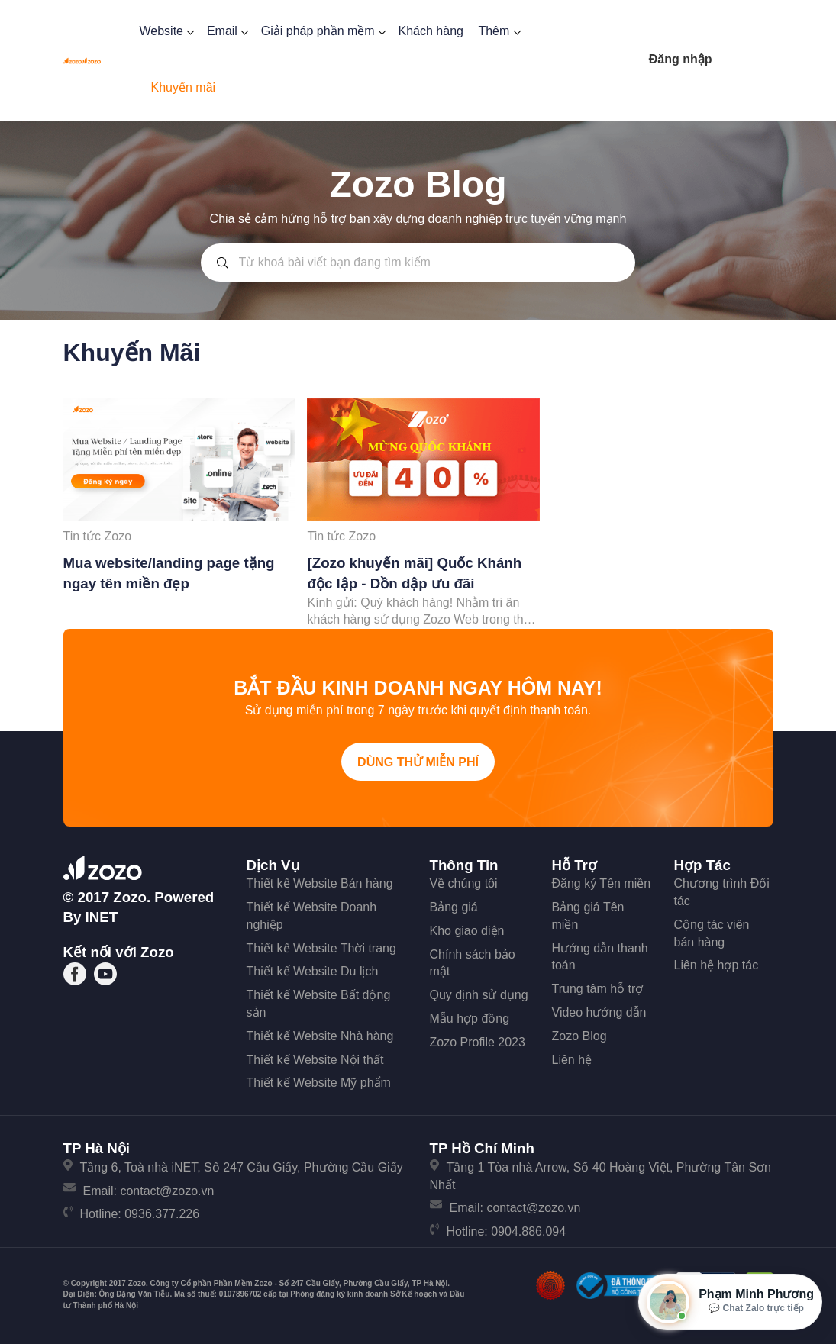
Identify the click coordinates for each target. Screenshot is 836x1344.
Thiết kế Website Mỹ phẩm (319, 1082)
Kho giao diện (467, 930)
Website (165, 30)
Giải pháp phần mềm (322, 30)
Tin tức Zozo (97, 536)
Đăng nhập (680, 59)
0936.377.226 (161, 1213)
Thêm (498, 30)
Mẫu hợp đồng (470, 1018)
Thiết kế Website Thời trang (321, 948)
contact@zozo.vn (167, 1190)
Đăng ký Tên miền (601, 883)
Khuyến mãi (182, 87)
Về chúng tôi (464, 883)
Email (226, 30)
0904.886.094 (528, 1231)
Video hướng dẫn (599, 1012)
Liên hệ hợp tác (716, 965)
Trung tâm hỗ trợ (598, 988)
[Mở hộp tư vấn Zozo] (730, 1302)
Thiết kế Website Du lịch (313, 971)
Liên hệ (572, 1059)
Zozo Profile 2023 (477, 1042)
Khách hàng (431, 30)
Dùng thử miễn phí (418, 762)
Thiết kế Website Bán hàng (320, 883)
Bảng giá (454, 907)
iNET (102, 917)
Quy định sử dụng (479, 994)
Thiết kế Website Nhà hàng (320, 1036)
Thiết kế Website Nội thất (315, 1059)
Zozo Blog (579, 1036)
